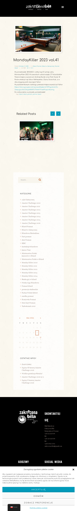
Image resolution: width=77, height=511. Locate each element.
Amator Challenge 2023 (31, 213)
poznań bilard (37, 94)
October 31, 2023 (23, 66)
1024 (24, 68)
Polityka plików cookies (38, 508)
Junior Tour (26, 250)
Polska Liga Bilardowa (30, 283)
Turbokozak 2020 (28, 306)
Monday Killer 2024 (29, 276)
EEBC (24, 243)
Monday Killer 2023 (29, 273)
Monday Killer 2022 (29, 269)
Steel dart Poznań (28, 303)
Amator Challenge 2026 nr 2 (33, 377)
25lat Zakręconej (28, 200)
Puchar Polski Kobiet (30, 293)
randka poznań (28, 296)
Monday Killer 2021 (29, 266)
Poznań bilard (27, 286)
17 (40, 338)
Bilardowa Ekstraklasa (30, 233)
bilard (21, 94)
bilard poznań (27, 94)
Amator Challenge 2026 (31, 223)
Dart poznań (26, 237)
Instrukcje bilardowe (30, 247)
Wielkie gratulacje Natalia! (32, 374)
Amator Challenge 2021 (31, 206)
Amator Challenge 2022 (31, 210)
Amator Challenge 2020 (31, 203)
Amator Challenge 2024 (31, 216)
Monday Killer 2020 (29, 263)
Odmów (39, 496)
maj (30, 318)
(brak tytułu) (26, 364)
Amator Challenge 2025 (31, 220)
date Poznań (26, 240)
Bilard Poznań (37, 66)
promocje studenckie (30, 289)
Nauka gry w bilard (29, 279)
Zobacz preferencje (38, 503)
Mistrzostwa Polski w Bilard (33, 259)
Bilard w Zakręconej (48, 66)
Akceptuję (38, 490)
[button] (73, 469)
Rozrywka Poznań (29, 300)
